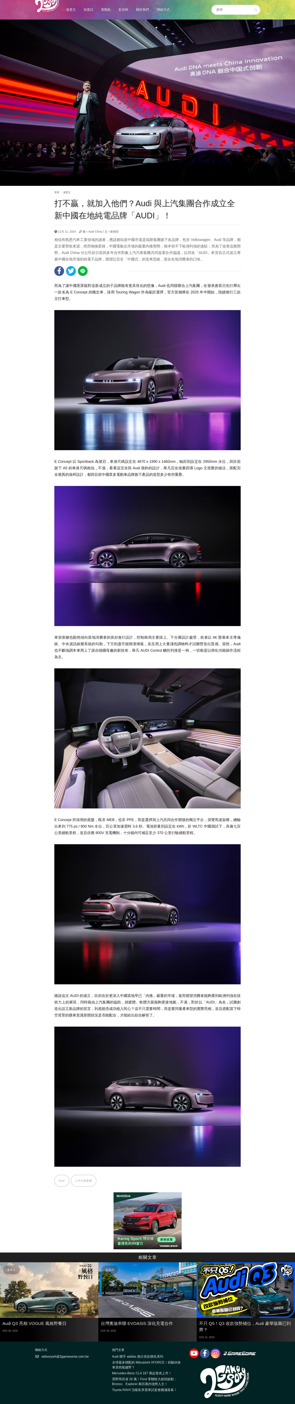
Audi (62, 1180)
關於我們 (142, 9)
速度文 (71, 9)
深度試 (88, 9)
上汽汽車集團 (83, 1180)
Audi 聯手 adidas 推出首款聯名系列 (137, 1356)
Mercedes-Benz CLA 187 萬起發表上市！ (142, 1373)
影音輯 (123, 9)
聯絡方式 (163, 9)
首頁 (56, 192)
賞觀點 (106, 9)
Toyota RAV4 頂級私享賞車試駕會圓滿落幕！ (144, 1390)
